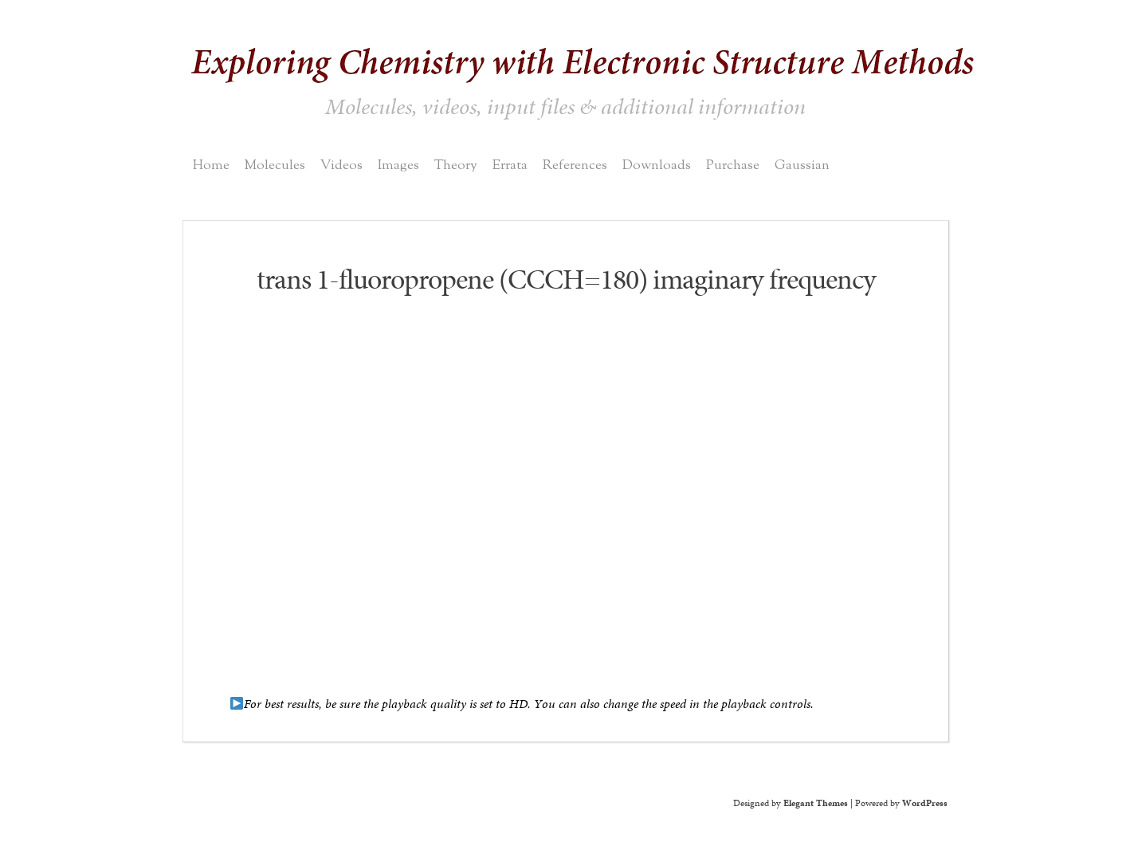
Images (398, 165)
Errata (510, 165)
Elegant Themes (815, 803)
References (575, 165)
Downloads (656, 165)
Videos (341, 165)
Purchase (732, 165)
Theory (455, 165)
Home (211, 165)
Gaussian (802, 165)
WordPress (925, 803)
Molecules (275, 165)
